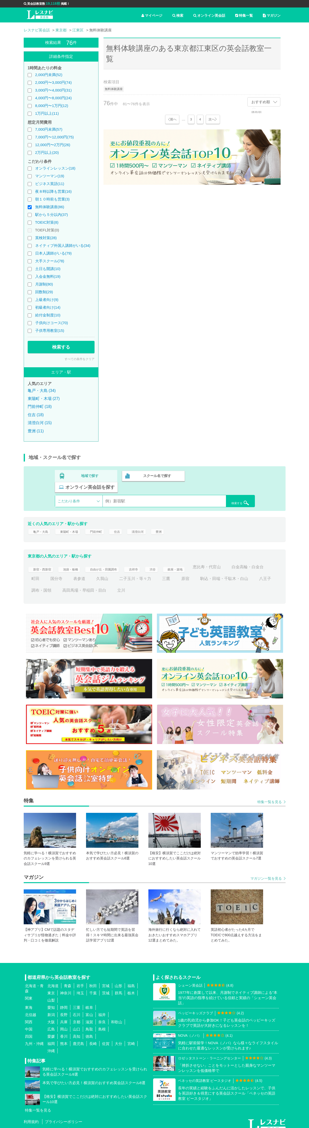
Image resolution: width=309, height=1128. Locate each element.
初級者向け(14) (48, 307)
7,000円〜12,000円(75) (54, 137)
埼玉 (80, 986)
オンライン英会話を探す (222, 475)
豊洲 (174, 522)
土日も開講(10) (48, 269)
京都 (76, 1015)
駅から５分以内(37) (51, 214)
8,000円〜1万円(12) (51, 105)
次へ (212, 119)
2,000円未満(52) (48, 75)
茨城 (105, 986)
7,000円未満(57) (48, 129)
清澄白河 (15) (40, 423)
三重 (76, 1001)
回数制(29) (44, 292)
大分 (118, 1037)
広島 (51, 1022)
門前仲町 (105, 522)
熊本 (64, 1037)
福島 (131, 979)
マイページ (151, 15)
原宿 (228, 572)
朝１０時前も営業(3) (52, 199)
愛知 (51, 1001)
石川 (76, 1008)
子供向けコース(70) (51, 323)
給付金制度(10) (48, 315)
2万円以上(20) (47, 152)
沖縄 (51, 1044)
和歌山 (116, 1015)
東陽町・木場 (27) (44, 398)
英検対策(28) (46, 238)
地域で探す (90, 475)
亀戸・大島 (41, 522)
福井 (102, 1008)
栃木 (131, 986)
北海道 (53, 979)
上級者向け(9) (46, 299)
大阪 (51, 1015)
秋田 (93, 979)
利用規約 (31, 1115)
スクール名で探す (156, 475)
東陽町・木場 (74, 522)
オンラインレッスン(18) (55, 168)
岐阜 (89, 1001)
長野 (64, 1008)
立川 (203, 584)
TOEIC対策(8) (46, 222)
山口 (76, 1022)
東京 (51, 986)
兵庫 (64, 1015)
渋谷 (171, 560)
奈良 (102, 1015)
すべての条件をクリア (80, 359)
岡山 (64, 1022)
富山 (89, 1008)
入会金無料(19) (48, 276)
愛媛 (51, 1030)
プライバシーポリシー (63, 1115)
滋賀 (89, 1015)
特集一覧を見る (269, 795)
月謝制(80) (44, 284)
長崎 (93, 1037)
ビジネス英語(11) (49, 184)
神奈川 (65, 986)
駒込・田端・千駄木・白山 (55, 584)
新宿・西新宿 (43, 560)
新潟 (51, 1008)
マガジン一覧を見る (266, 872)
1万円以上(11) (47, 113)
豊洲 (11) (36, 431)
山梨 (51, 993)
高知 (76, 1030)
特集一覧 (244, 15)
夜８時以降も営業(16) (53, 191)
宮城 (105, 979)
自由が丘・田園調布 (115, 560)
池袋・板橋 (76, 560)
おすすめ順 (260, 102)
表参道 (122, 572)
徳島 (89, 1030)
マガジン (272, 15)
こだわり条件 (69, 489)
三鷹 (209, 572)
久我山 (145, 572)
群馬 (118, 986)
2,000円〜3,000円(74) (53, 82)
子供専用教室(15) (49, 330)
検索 (177, 15)
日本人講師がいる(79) (53, 253)
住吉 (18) (36, 415)
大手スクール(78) (49, 261)
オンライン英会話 (209, 15)
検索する (61, 347)
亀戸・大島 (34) (42, 390)
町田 (78, 572)
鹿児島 (78, 1037)
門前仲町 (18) (40, 406)
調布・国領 (123, 584)
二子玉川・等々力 (178, 572)
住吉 (128, 522)
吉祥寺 (150, 560)
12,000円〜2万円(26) (52, 145)
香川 (64, 1030)
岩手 (80, 979)
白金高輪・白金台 (47, 572)
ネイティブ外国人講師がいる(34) (63, 245)
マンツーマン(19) (49, 176)
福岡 (51, 1037)
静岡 (64, 1001)
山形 (118, 979)
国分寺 (99, 572)
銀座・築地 (196, 560)
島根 (102, 1022)
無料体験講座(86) (49, 207)
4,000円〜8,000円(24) (53, 98)
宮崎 (131, 1037)
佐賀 (105, 1037)
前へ (173, 119)
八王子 (96, 584)
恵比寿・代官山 (231, 560)
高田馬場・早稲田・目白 (166, 584)
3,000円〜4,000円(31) (53, 90)
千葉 (93, 986)
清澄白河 (151, 522)
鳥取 (89, 1022)
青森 (67, 979)
